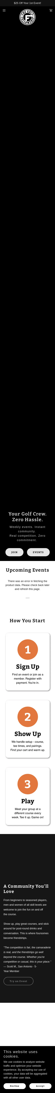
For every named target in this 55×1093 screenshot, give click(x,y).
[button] (5, 10)
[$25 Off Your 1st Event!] (27, 3)
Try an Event (18, 981)
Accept (40, 1086)
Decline (14, 1086)
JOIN (14, 552)
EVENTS (38, 552)
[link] (27, 10)
